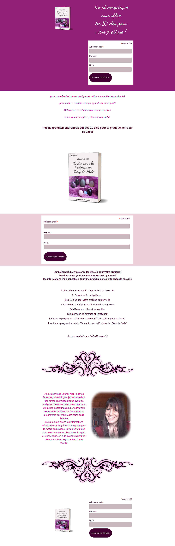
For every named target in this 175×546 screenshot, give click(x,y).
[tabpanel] (110, 19)
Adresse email (96, 46)
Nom (91, 65)
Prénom (92, 56)
